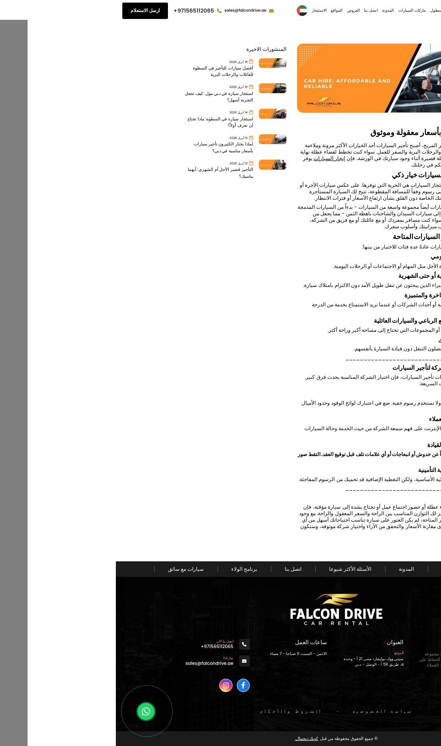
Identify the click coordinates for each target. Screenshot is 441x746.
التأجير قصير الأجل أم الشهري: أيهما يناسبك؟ (104, 172)
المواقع (221, 10)
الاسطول (321, 10)
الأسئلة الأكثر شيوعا (234, 569)
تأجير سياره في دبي (353, 513)
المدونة (272, 10)
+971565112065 (78, 10)
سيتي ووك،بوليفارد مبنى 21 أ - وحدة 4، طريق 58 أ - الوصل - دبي (258, 661)
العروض (237, 10)
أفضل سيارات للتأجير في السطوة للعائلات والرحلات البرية (107, 71)
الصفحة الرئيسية (365, 10)
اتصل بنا (255, 10)
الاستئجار (203, 10)
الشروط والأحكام (175, 711)
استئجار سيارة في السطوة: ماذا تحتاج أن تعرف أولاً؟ (104, 122)
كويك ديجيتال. (191, 738)
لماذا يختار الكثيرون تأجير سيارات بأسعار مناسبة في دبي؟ (107, 147)
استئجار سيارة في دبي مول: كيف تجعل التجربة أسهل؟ (103, 96)
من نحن (339, 10)
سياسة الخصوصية (267, 711)
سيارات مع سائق (70, 569)
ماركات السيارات (296, 10)
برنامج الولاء (128, 569)
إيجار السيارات (213, 158)
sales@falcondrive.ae (129, 10)
